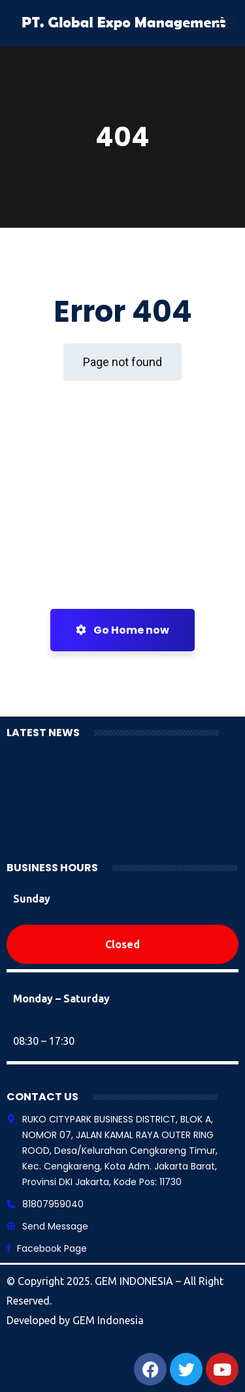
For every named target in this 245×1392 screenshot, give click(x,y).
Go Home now (122, 630)
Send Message (55, 1226)
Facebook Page (52, 1248)
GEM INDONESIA (135, 1281)
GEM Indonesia (108, 1320)
